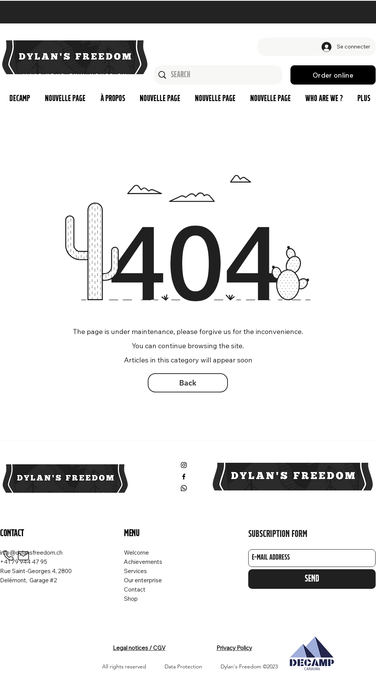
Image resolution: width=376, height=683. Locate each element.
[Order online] (333, 75)
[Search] (218, 75)
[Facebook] (184, 476)
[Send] (312, 579)
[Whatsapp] (184, 488)
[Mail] (23, 555)
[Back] (188, 382)
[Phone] (8, 555)
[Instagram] (184, 465)
